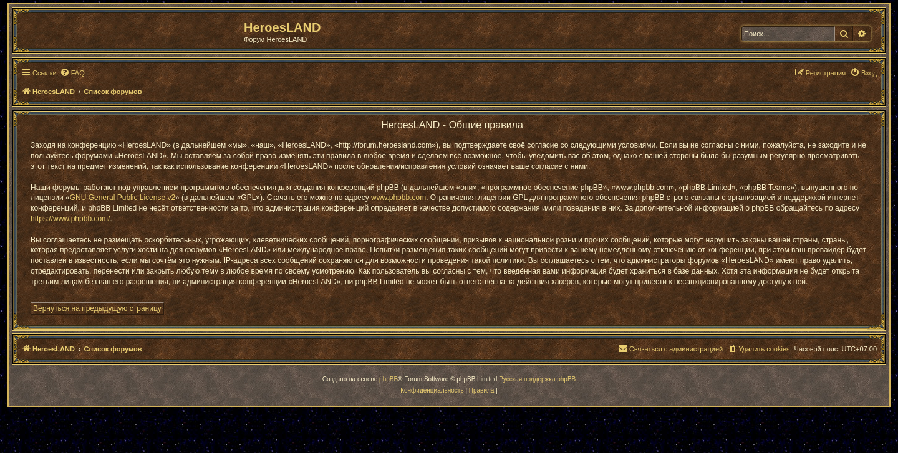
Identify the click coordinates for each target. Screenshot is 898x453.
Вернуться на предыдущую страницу (97, 308)
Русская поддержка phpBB (537, 379)
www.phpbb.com (398, 197)
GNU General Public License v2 (122, 197)
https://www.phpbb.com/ (70, 218)
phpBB (388, 379)
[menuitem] (72, 72)
